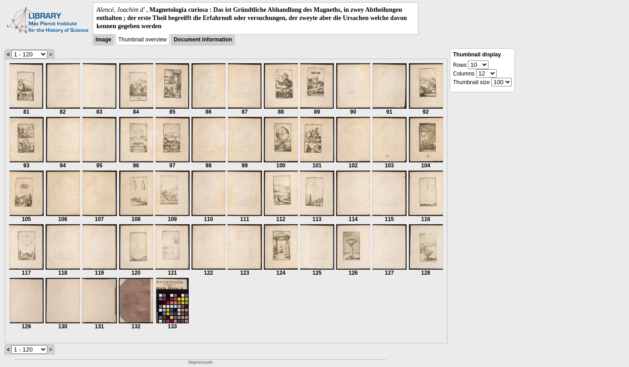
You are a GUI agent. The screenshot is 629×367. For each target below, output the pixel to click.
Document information (203, 39)
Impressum (200, 362)
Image (103, 39)
